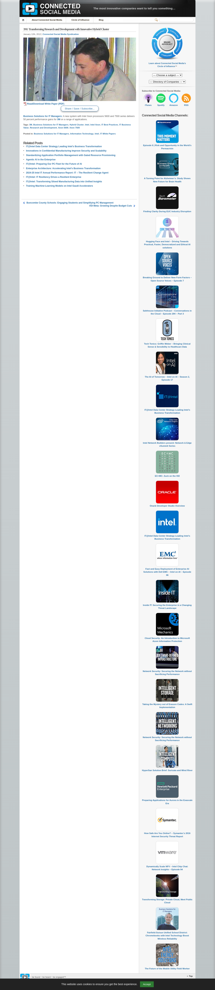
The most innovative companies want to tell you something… (134, 8)
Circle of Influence (80, 20)
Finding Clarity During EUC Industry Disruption (167, 211)
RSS (186, 105)
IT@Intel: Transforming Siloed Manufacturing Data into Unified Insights (64, 181)
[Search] (176, 20)
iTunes (148, 105)
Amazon (174, 105)
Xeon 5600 (63, 128)
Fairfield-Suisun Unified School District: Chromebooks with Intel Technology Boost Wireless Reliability (167, 935)
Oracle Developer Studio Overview (167, 506)
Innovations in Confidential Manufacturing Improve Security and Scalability (66, 150)
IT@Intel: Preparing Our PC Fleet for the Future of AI (54, 164)
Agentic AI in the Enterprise (40, 159)
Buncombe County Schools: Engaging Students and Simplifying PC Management (70, 202)
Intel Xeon (95, 125)
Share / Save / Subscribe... (79, 108)
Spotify (161, 105)
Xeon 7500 (75, 128)
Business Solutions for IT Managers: (42, 116)
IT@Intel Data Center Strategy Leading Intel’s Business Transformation (64, 146)
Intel (87, 125)
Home (24, 20)
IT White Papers (108, 134)
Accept (147, 984)
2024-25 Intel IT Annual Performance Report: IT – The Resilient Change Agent (67, 172)
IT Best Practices (109, 125)
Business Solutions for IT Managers (50, 125)
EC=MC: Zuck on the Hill (167, 476)
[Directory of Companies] (167, 75)
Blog (101, 20)
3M (58, 119)
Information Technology (81, 134)
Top (191, 976)
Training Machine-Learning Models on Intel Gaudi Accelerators (59, 186)
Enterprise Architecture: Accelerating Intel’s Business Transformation (63, 168)
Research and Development (43, 128)
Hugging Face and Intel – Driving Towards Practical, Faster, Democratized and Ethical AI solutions (167, 244)
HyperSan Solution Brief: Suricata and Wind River (167, 770)
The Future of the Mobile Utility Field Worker (167, 968)
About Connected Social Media (47, 20)
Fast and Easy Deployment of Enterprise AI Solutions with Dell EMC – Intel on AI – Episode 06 (167, 572)
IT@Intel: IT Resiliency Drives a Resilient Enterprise (53, 177)
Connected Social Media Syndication (61, 34)
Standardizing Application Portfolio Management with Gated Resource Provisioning (70, 155)
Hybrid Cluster (77, 125)
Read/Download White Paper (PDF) (43, 104)
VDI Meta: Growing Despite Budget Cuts (110, 205)
